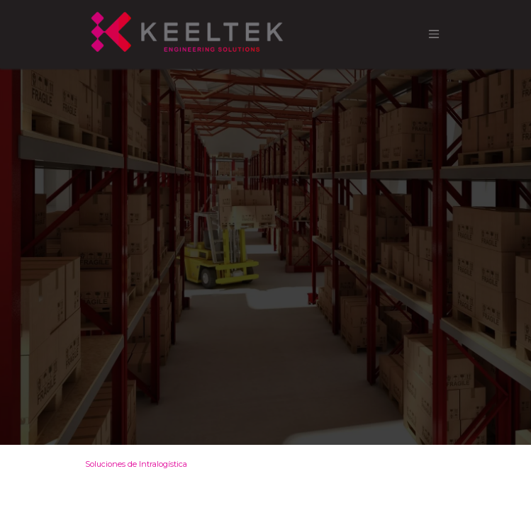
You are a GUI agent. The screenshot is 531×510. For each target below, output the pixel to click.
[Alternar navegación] (434, 34)
